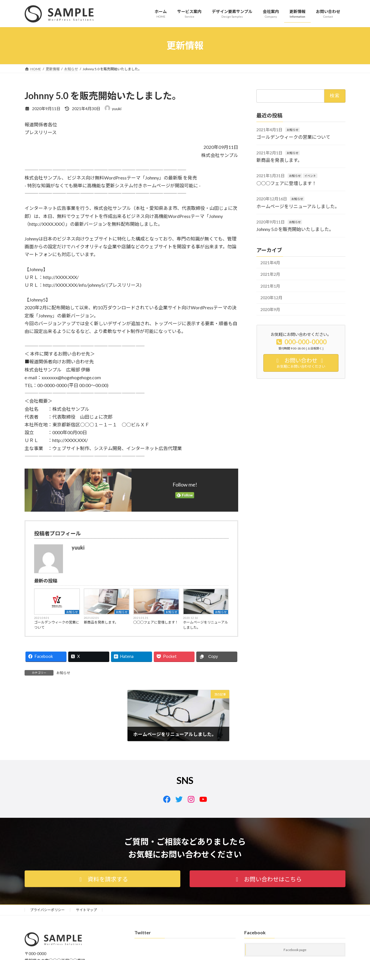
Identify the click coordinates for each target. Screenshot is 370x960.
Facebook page (295, 950)
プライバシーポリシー (47, 910)
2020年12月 (271, 297)
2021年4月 (270, 262)
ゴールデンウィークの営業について (56, 625)
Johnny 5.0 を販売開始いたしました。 (295, 229)
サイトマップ (86, 910)
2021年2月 (270, 274)
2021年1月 (270, 285)
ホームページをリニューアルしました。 (205, 625)
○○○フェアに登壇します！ (155, 622)
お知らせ (72, 612)
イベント (310, 175)
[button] (102, 878)
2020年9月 (270, 309)
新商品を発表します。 (101, 622)
